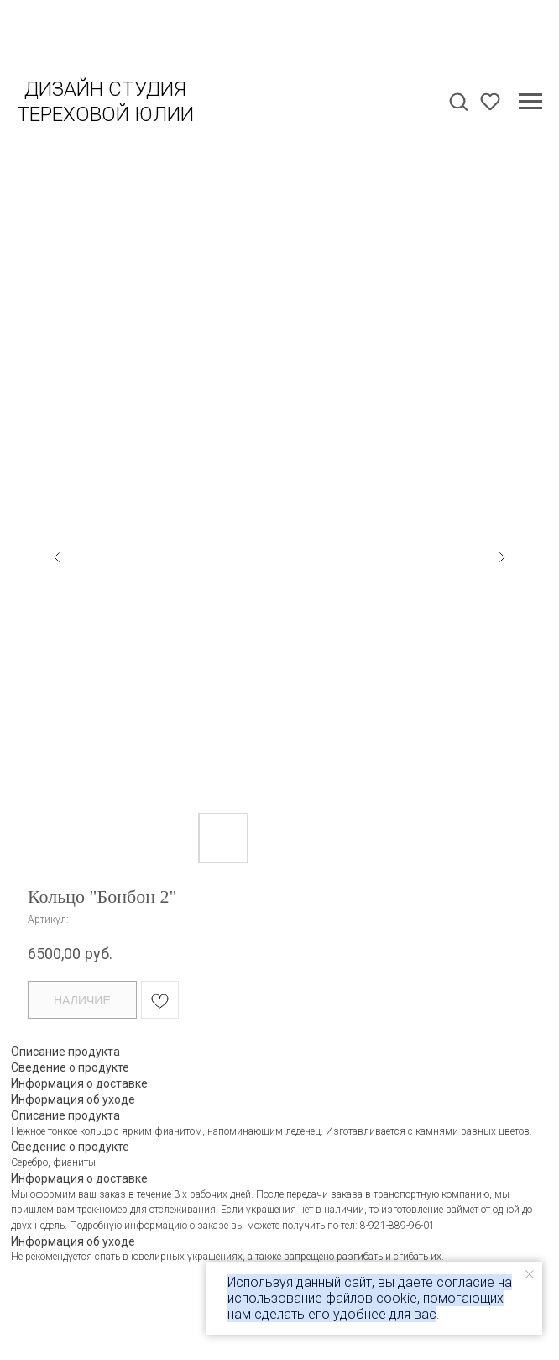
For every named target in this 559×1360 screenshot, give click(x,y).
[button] (458, 101)
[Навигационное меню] (530, 101)
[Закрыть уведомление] (529, 1274)
